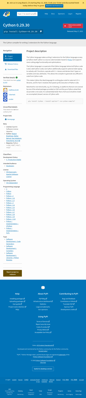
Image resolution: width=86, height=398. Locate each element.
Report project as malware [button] (13, 273)
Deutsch (58, 380)
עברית (38, 382)
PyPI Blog (42, 299)
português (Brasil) (35, 380)
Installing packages (16, 299)
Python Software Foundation (42, 357)
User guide (16, 304)
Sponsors (61, 14)
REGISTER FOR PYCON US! (53, 6)
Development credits (68, 309)
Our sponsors (43, 309)
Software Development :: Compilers (11, 248)
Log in (70, 14)
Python (8, 193)
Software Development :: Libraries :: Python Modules (12, 256)
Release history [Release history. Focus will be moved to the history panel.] (11, 64)
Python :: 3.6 (10, 210)
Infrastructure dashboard (42, 301)
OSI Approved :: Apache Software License (12, 174)
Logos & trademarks (43, 307)
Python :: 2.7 (10, 201)
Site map (43, 362)
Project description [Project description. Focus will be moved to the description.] (9, 57)
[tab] (12, 57)
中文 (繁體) (74, 380)
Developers (10, 166)
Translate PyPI (68, 304)
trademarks (62, 355)
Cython (8, 191)
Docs (53, 14)
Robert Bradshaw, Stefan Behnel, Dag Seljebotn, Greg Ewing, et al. (14, 137)
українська (45, 380)
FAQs (17, 309)
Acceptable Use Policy (42, 332)
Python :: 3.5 (10, 207)
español (14, 380)
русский (81, 380)
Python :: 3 (9, 203)
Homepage (10, 119)
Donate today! (43, 351)
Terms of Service (42, 321)
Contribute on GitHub (67, 301)
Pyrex (70, 60)
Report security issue (43, 324)
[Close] (83, 3)
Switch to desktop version (43, 369)
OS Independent (12, 183)
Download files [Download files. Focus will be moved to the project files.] (11, 69)
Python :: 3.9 (10, 217)
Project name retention (16, 307)
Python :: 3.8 (10, 214)
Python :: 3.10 (11, 219)
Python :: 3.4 (10, 205)
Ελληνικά (52, 380)
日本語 (26, 380)
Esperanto (44, 382)
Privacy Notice (42, 330)
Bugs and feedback (68, 299)
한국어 (51, 382)
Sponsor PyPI (68, 307)
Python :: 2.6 (10, 198)
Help (46, 14)
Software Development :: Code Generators (13, 241)
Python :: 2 (9, 196)
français (20, 380)
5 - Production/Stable (13, 160)
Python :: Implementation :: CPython (12, 223)
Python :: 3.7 (10, 212)
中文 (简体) (65, 380)
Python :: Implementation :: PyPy (12, 230)
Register (78, 14)
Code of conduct (42, 327)
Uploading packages (16, 301)
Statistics (43, 304)
